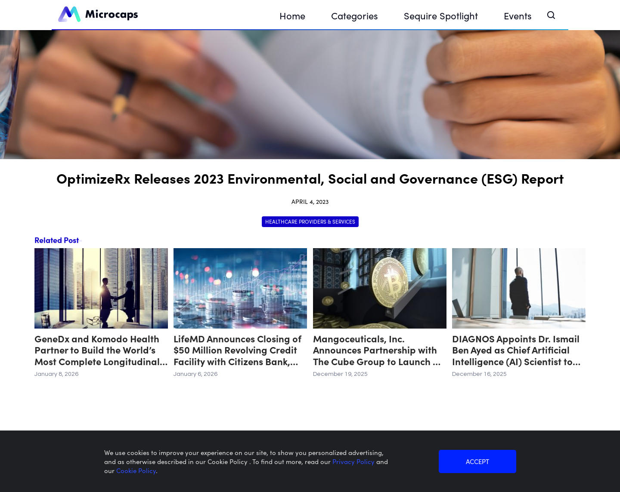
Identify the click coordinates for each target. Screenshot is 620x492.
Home (292, 15)
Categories (354, 15)
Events (518, 15)
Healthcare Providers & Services (310, 221)
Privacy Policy (354, 461)
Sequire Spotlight (441, 15)
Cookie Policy (136, 470)
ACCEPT (477, 461)
